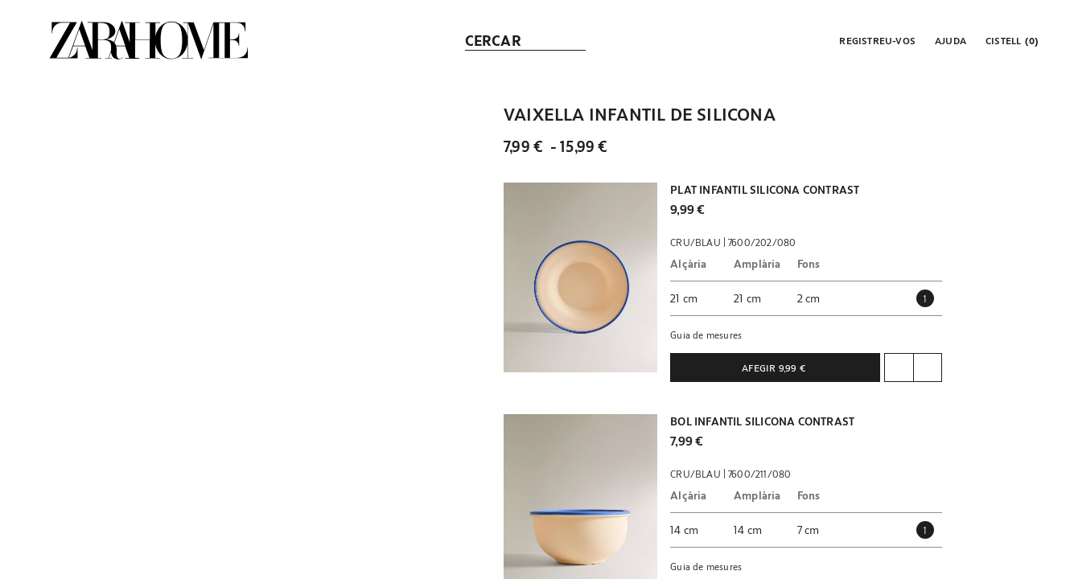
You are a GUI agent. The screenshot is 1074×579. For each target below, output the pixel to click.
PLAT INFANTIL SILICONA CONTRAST (764, 189)
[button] (876, 40)
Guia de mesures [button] (706, 334)
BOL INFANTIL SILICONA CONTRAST (762, 421)
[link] (148, 40)
